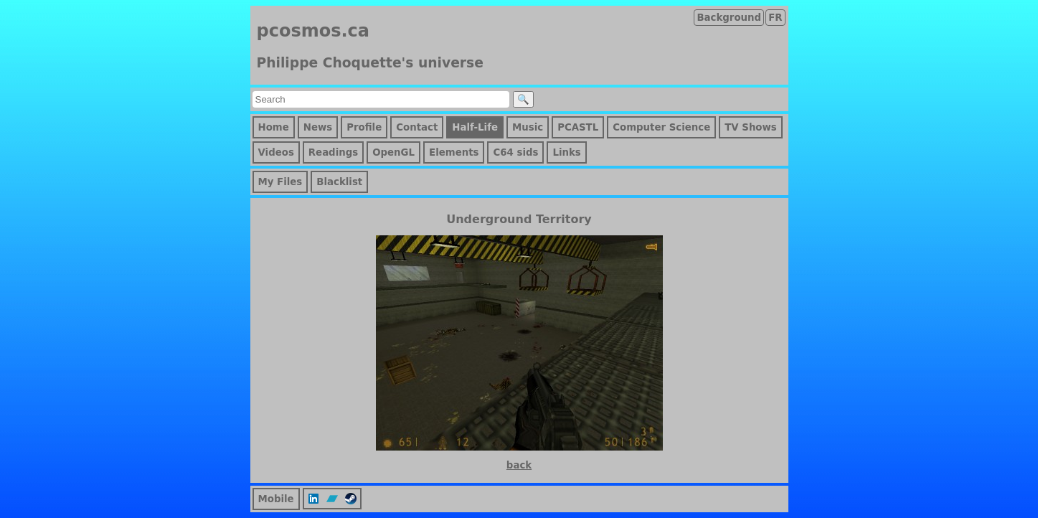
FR (775, 17)
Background (729, 17)
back (519, 465)
